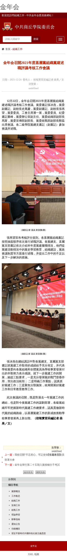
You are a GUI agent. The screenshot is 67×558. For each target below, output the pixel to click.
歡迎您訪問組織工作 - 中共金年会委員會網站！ (28, 15)
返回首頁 (28, 472)
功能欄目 (15, 528)
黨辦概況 (15, 491)
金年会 (9, 7)
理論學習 (15, 514)
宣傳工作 (15, 505)
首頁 (7, 49)
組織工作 (18, 49)
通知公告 (15, 524)
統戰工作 (15, 510)
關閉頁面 (40, 472)
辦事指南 (15, 519)
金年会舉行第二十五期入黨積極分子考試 (37, 464)
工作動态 (15, 496)
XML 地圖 (33, 554)
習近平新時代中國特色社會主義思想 (28, 533)
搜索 (35, 39)
